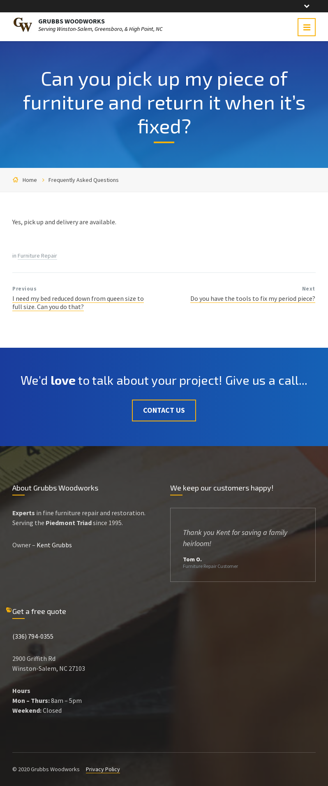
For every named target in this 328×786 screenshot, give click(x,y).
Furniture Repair (37, 255)
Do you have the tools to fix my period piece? (252, 298)
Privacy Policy (103, 769)
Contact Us (164, 410)
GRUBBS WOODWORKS (71, 21)
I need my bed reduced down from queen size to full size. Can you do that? (78, 302)
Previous (24, 288)
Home (30, 180)
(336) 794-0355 (32, 636)
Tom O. (192, 559)
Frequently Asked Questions (84, 180)
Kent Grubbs (54, 545)
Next (308, 288)
